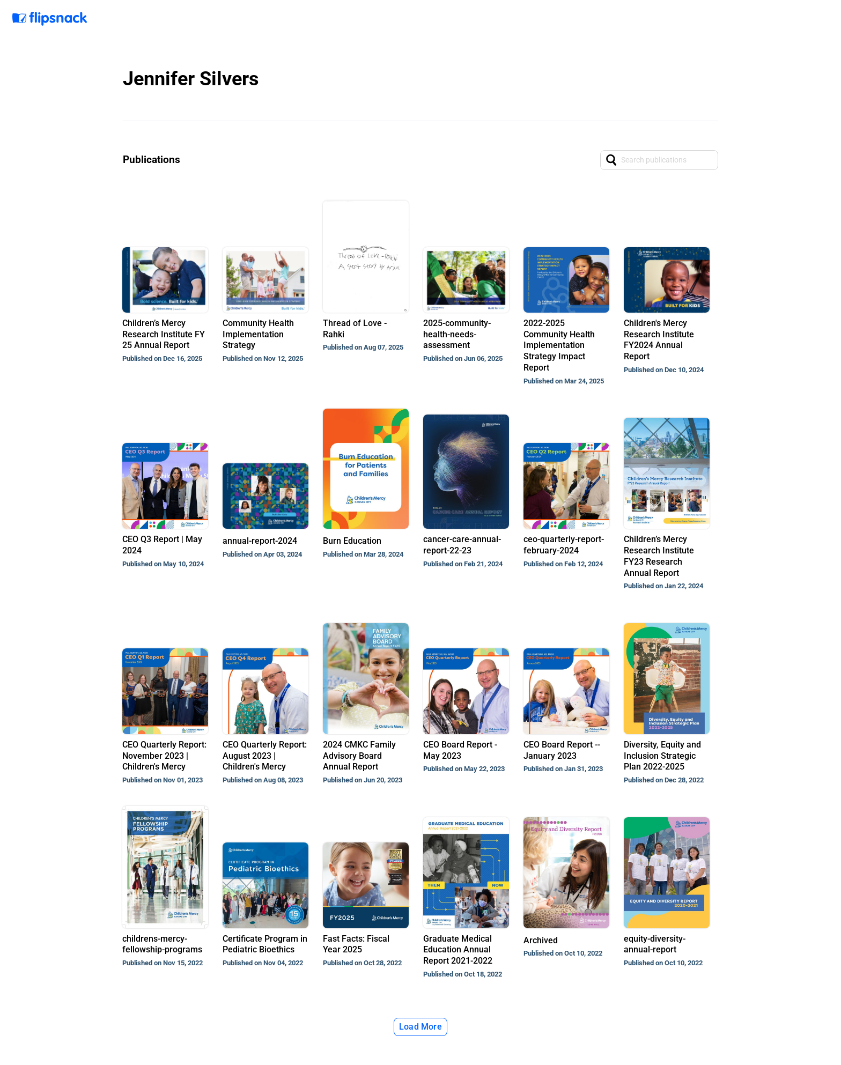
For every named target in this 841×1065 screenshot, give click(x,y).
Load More (420, 1027)
